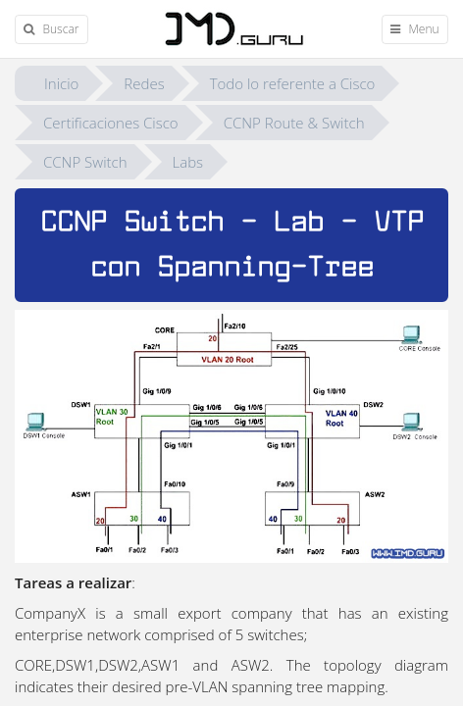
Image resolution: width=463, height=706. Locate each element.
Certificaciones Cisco (111, 122)
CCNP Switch (85, 162)
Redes (144, 83)
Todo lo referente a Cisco (293, 83)
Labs (188, 162)
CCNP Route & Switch (294, 122)
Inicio (61, 83)
